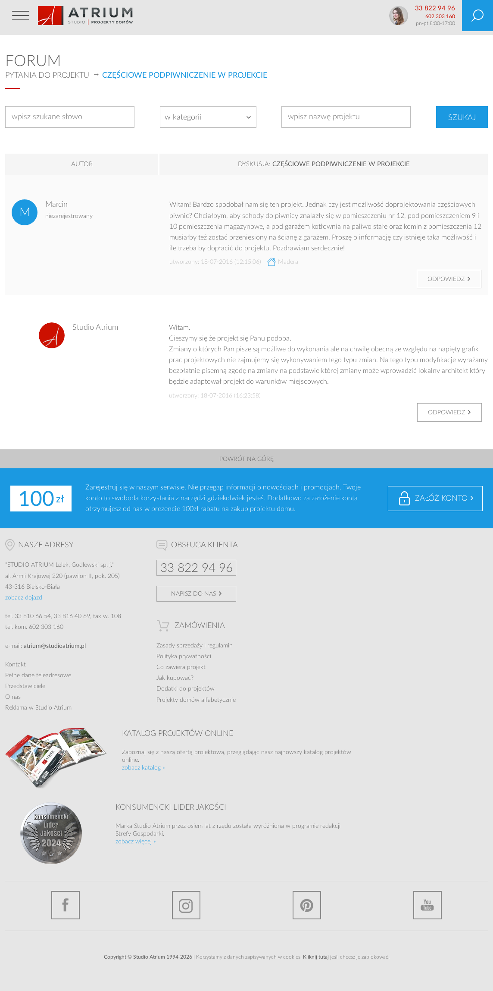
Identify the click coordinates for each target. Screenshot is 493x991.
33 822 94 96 (435, 8)
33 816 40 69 (72, 616)
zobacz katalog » (143, 768)
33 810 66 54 (33, 616)
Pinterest (307, 905)
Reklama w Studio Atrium (38, 708)
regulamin (220, 646)
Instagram (186, 905)
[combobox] (208, 117)
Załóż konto (441, 498)
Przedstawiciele (25, 686)
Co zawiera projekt (181, 667)
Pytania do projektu (47, 75)
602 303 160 (440, 16)
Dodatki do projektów (185, 689)
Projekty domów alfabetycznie (196, 700)
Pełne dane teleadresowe (38, 675)
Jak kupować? (174, 678)
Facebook (65, 905)
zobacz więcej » (135, 842)
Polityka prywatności (183, 656)
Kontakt (15, 665)
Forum (33, 61)
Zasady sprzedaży (179, 646)
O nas (13, 697)
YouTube (427, 905)
